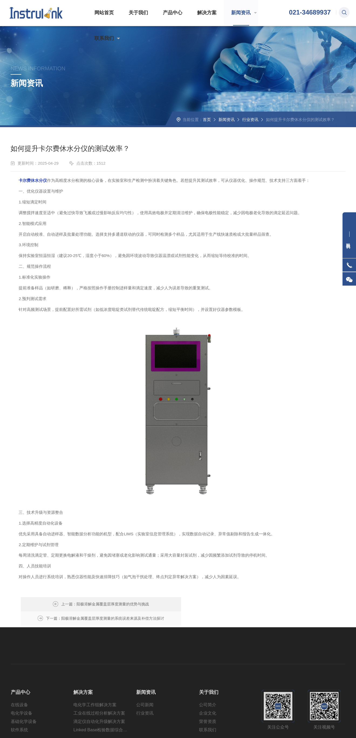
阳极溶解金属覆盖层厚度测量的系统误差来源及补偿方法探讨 (238, 604)
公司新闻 (144, 721)
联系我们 (256, 13)
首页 (207, 124)
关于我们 (130, 13)
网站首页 (99, 13)
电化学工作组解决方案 (95, 721)
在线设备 (19, 721)
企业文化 (207, 730)
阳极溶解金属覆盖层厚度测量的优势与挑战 (134, 604)
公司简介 (207, 721)
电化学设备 (21, 730)
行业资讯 (250, 124)
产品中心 (162, 13)
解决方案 (193, 13)
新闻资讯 (224, 13)
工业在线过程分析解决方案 (99, 730)
